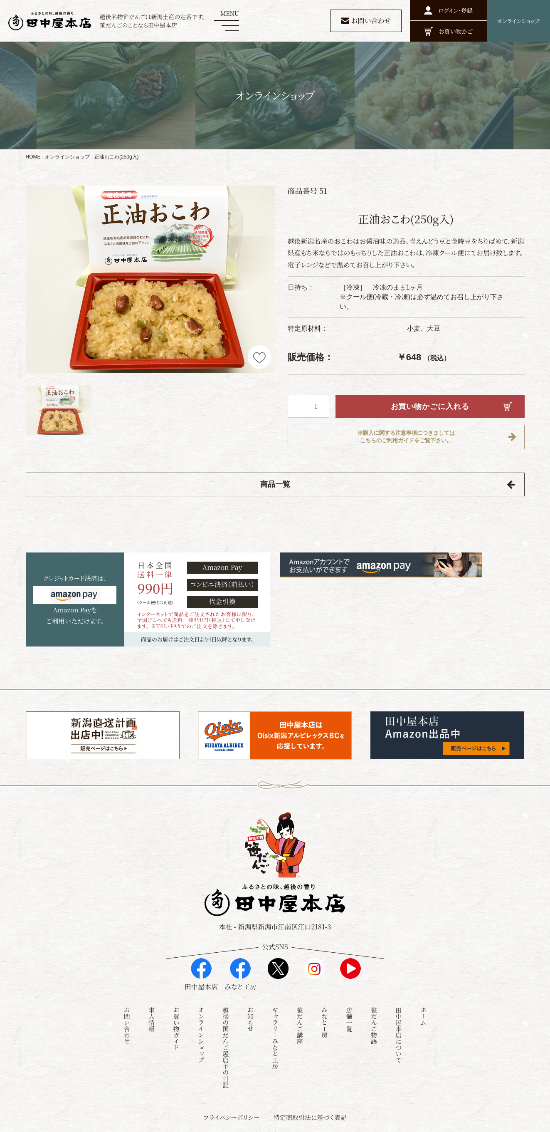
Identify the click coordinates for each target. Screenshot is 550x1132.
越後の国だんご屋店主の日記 (225, 1038)
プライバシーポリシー (231, 1108)
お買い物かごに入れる (430, 406)
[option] (150, 279)
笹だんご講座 (300, 1016)
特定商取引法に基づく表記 (310, 1108)
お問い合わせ (127, 1016)
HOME (33, 157)
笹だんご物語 (374, 1016)
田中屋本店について (398, 1026)
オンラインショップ (67, 157)
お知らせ (250, 1010)
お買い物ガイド (176, 1020)
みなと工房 (324, 1013)
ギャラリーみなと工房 (275, 1029)
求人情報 (151, 1010)
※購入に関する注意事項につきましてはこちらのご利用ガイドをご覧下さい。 (406, 437)
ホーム (423, 1007)
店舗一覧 (349, 1010)
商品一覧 (275, 485)
